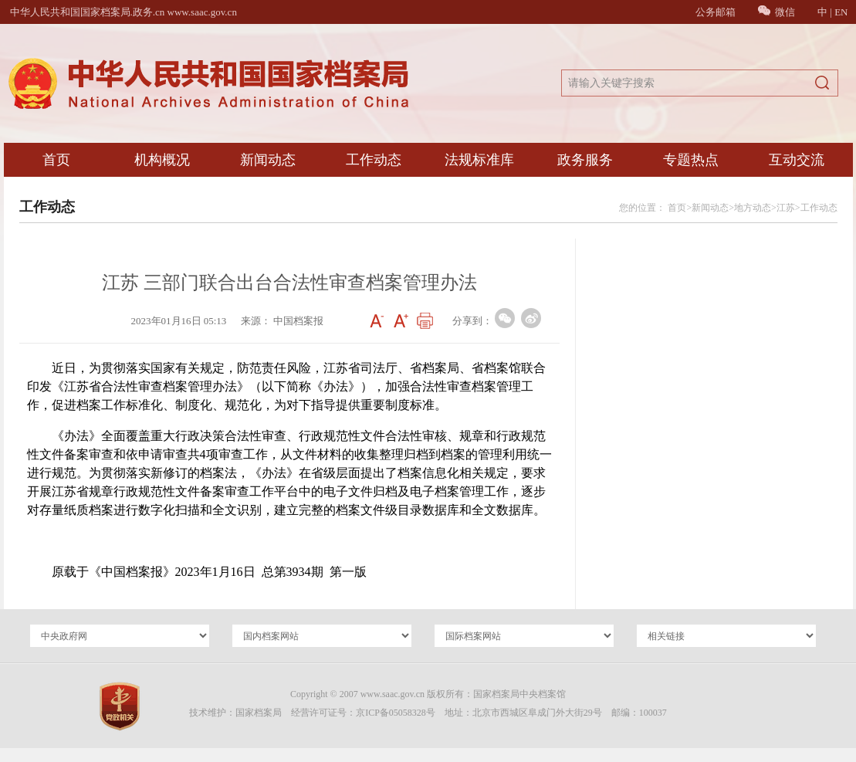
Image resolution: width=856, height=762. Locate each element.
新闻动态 (268, 160)
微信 (776, 12)
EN (841, 12)
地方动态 (752, 207)
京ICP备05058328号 (395, 712)
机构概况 (162, 160)
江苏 (785, 207)
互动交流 (796, 160)
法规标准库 (479, 160)
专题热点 (691, 160)
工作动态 (373, 160)
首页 (56, 160)
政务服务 (585, 160)
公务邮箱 (715, 12)
